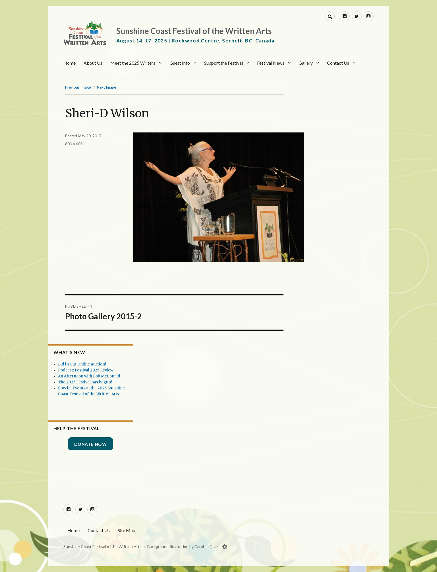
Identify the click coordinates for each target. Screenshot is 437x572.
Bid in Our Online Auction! (97, 352)
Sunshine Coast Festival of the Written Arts (194, 31)
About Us (93, 63)
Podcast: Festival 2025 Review (101, 358)
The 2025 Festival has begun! (100, 376)
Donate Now (102, 444)
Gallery (306, 63)
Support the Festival (223, 63)
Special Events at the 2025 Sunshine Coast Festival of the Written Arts (101, 388)
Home (69, 63)
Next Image (120, 87)
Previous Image (92, 87)
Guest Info (179, 63)
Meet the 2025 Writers (132, 63)
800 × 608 (88, 144)
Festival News (270, 63)
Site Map (126, 530)
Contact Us (338, 63)
